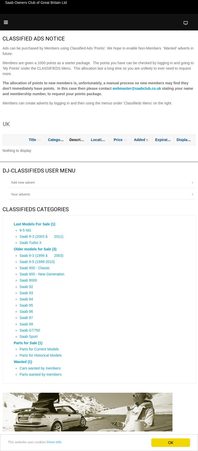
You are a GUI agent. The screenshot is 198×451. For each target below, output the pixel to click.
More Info (63, 443)
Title (34, 140)
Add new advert (23, 182)
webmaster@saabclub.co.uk (137, 88)
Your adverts (20, 194)
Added (142, 140)
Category (58, 140)
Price (120, 140)
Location (100, 140)
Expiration (166, 140)
